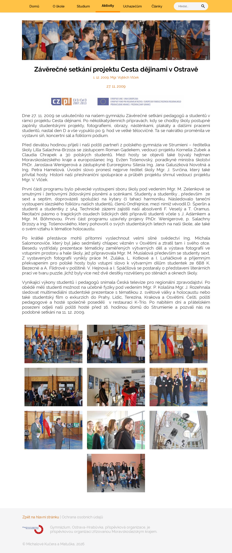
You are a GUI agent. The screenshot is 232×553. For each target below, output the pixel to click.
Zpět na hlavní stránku (40, 517)
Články (157, 6)
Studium (83, 6)
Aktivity (108, 6)
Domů (34, 6)
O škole (59, 6)
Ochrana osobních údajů (82, 517)
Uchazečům (132, 6)
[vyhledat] (187, 6)
